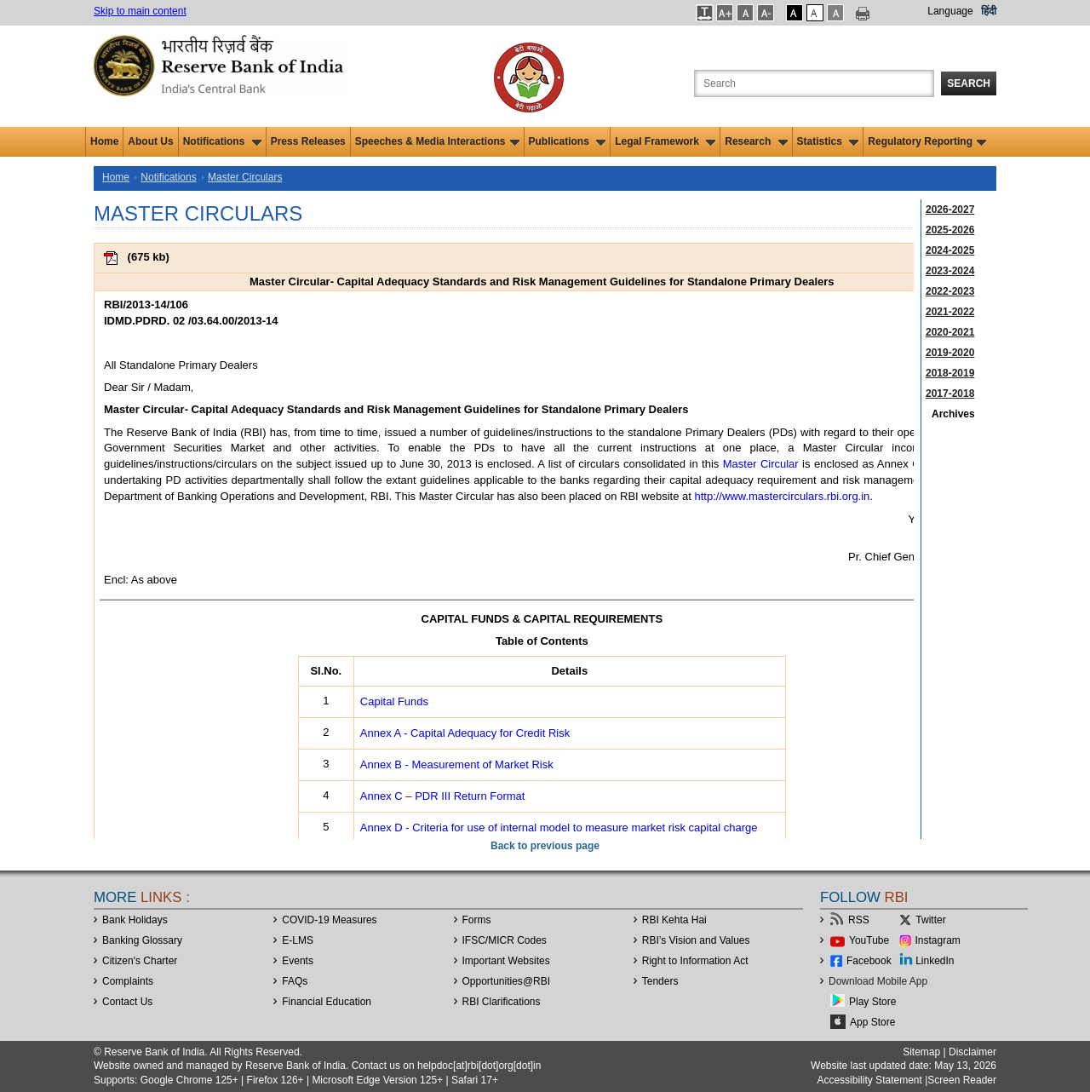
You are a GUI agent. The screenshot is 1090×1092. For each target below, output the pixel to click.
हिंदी (988, 11)
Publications (567, 141)
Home (104, 141)
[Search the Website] (814, 83)
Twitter (930, 920)
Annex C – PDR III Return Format (442, 796)
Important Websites (506, 961)
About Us (150, 141)
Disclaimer (972, 1052)
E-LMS (297, 940)
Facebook (869, 961)
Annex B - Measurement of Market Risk (457, 764)
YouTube (869, 940)
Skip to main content (140, 11)
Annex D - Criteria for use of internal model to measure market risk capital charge (559, 827)
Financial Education (326, 1002)
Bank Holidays (135, 920)
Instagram (938, 940)
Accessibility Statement (869, 1080)
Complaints (127, 981)
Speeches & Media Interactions (437, 141)
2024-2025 (950, 250)
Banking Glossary (142, 940)
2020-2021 (950, 332)
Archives (953, 414)
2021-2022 (950, 312)
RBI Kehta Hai (674, 920)
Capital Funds (394, 701)
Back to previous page (545, 846)
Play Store (872, 1002)
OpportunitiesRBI (506, 981)
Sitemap (921, 1052)
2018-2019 (950, 373)
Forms (476, 920)
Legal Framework (665, 141)
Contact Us (127, 1002)
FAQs (294, 981)
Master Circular (761, 463)
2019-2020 (950, 353)
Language (949, 11)
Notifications (222, 141)
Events (297, 961)
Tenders (660, 981)
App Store (872, 1022)
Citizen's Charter (139, 961)
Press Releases (308, 141)
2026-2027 (950, 210)
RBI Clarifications (501, 1002)
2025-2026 (950, 230)
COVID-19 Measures (329, 920)
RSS (858, 920)
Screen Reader (961, 1080)
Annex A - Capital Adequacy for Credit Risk (465, 733)
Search (968, 83)
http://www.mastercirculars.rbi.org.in (781, 496)
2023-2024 (950, 271)
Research (756, 141)
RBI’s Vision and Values (696, 940)
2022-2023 (950, 291)
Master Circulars (245, 177)
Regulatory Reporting (927, 141)
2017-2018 (950, 393)
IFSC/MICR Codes (504, 940)
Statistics (828, 141)
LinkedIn (934, 961)
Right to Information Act (695, 961)
